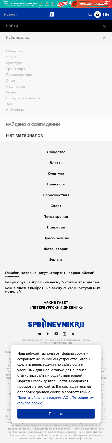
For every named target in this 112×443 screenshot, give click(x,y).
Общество (56, 152)
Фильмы (56, 259)
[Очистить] (104, 26)
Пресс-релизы (56, 238)
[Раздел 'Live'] (11, 14)
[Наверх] (56, 323)
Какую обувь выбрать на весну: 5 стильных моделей (52, 282)
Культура (56, 173)
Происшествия (56, 195)
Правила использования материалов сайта (56, 340)
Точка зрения (56, 216)
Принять (56, 413)
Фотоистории (56, 249)
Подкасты (56, 227)
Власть (56, 163)
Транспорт (56, 184)
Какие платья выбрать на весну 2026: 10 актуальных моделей (52, 289)
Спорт (56, 206)
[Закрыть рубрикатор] (104, 38)
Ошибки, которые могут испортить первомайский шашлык (49, 274)
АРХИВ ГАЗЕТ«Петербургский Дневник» (56, 305)
